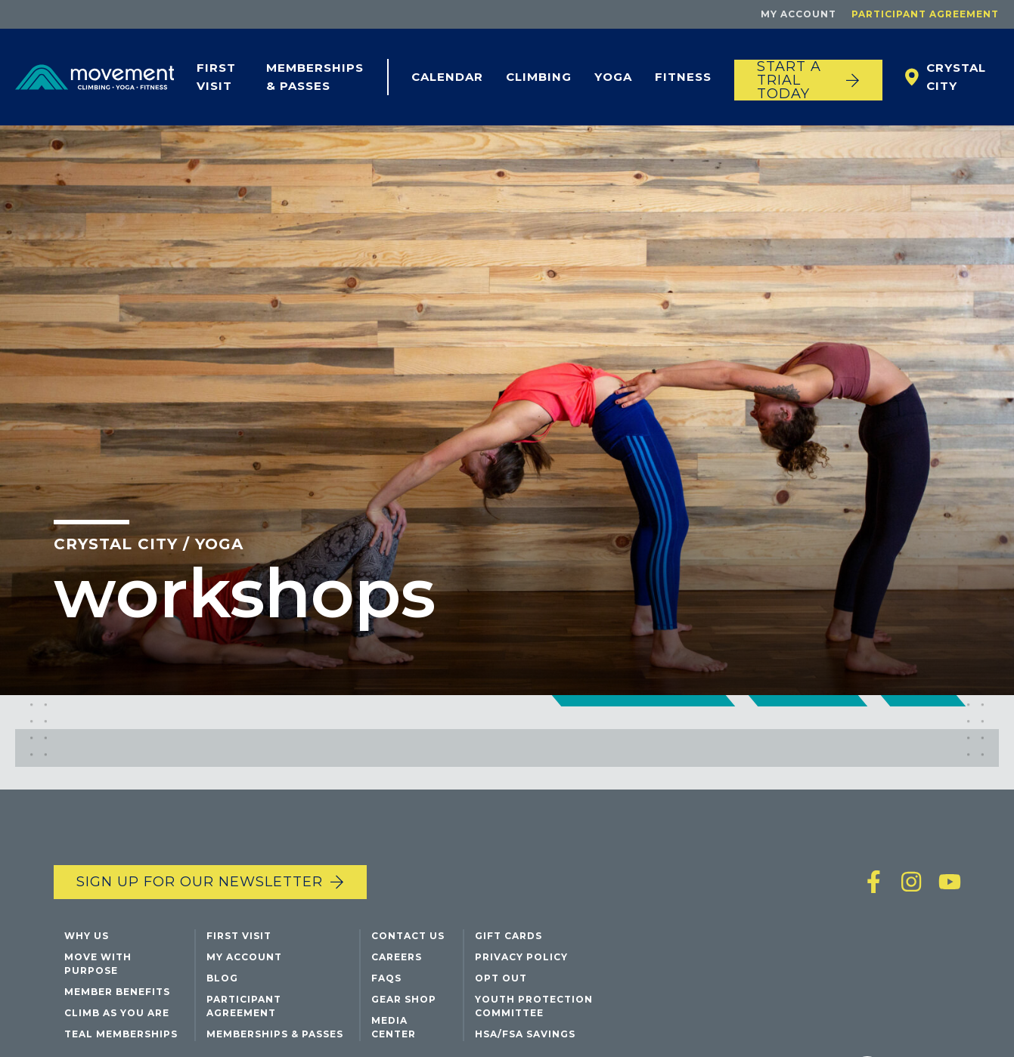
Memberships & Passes (315, 76)
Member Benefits (117, 991)
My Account (798, 14)
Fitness (683, 77)
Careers (396, 957)
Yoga (613, 77)
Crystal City (956, 76)
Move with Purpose (98, 963)
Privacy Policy (521, 957)
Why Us (86, 935)
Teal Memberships (121, 1034)
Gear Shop (403, 999)
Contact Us (408, 935)
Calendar (447, 77)
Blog (222, 978)
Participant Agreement (925, 14)
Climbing (539, 77)
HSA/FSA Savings (525, 1034)
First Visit (216, 76)
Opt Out (501, 978)
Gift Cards (508, 935)
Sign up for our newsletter (199, 881)
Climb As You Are (116, 1012)
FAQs (386, 978)
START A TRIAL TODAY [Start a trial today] (789, 80)
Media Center (393, 1027)
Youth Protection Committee (534, 1006)
